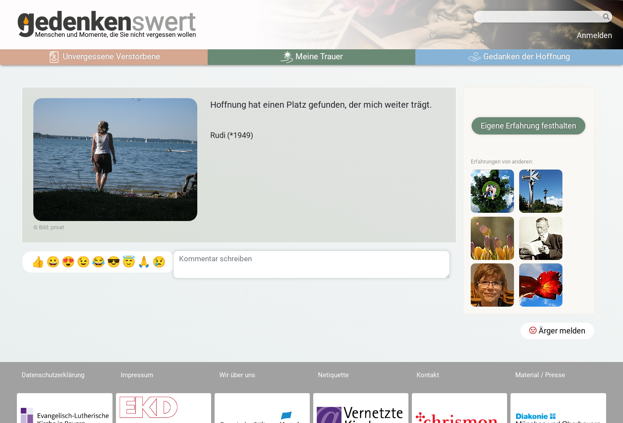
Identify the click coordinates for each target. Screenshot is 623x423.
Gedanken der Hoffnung (519, 57)
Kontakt (428, 375)
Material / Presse (540, 375)
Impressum (137, 375)
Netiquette (333, 375)
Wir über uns (237, 375)
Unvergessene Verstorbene (104, 57)
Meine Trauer (311, 57)
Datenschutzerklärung (53, 375)
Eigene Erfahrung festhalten (528, 126)
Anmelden (594, 35)
